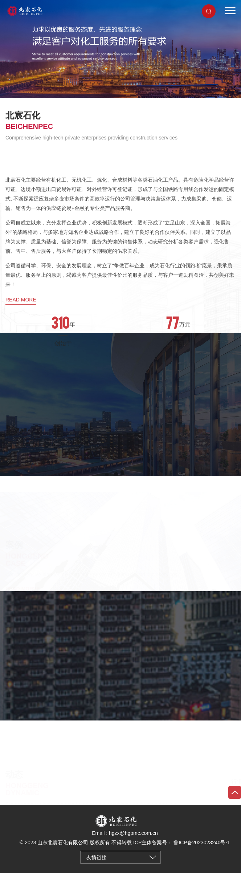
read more (20, 365)
